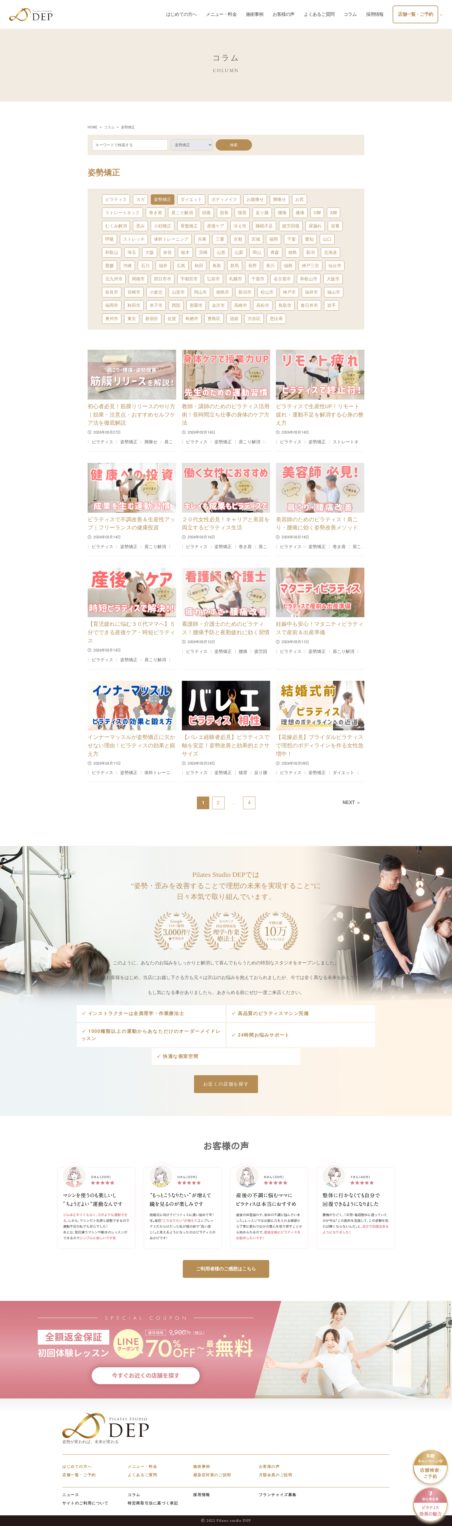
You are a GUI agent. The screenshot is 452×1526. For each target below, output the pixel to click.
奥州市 (111, 318)
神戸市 (289, 292)
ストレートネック (122, 212)
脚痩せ (279, 199)
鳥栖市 (191, 318)
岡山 (257, 252)
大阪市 (333, 279)
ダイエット (191, 199)
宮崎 (203, 252)
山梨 (239, 252)
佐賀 (171, 318)
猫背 (242, 212)
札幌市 (235, 279)
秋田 (199, 265)
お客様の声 (269, 1466)
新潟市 (244, 292)
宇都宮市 (189, 279)
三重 (220, 239)
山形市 (178, 292)
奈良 (167, 252)
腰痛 (282, 212)
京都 (237, 239)
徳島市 (222, 292)
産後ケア (215, 226)
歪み (140, 226)
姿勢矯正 (162, 199)
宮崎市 (133, 292)
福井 (163, 265)
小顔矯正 (162, 226)
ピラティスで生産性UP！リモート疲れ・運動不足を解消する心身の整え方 (320, 414)
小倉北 (156, 292)
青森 (274, 252)
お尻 (299, 199)
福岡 (273, 239)
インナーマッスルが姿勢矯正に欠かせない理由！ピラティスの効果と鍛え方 (131, 745)
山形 (221, 252)
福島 (288, 265)
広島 (181, 265)
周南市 (138, 279)
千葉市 (257, 279)
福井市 (311, 292)
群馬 (234, 265)
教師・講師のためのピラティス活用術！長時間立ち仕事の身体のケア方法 (226, 414)
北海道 (330, 252)
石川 (145, 265)
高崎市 (240, 305)
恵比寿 (276, 318)
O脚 (317, 212)
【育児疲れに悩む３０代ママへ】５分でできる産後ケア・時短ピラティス (131, 632)
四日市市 (162, 279)
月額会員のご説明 (276, 1474)
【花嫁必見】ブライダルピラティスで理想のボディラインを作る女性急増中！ (320, 745)
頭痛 (206, 212)
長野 (252, 265)
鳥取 (216, 265)
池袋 (234, 318)
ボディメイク (224, 199)
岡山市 (200, 292)
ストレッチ (134, 239)
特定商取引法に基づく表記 (153, 1503)
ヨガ (140, 199)
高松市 (262, 305)
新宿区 (151, 318)
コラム (134, 1494)
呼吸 (109, 239)
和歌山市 (308, 279)
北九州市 (114, 279)
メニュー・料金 (142, 1466)
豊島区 (214, 318)
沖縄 (127, 265)
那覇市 (196, 305)
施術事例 (201, 1466)
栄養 (335, 226)
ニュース (70, 1494)
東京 (131, 318)
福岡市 (111, 305)
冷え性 (239, 226)
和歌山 (111, 252)
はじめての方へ (77, 1466)
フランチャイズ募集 (278, 1494)
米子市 (156, 305)
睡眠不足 (264, 226)
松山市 (267, 292)
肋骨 (224, 212)
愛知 (309, 239)
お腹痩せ (255, 199)
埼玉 (131, 252)
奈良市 (111, 292)
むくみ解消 (116, 226)
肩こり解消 (182, 212)
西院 (176, 305)
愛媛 (109, 265)
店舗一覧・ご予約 (79, 1474)
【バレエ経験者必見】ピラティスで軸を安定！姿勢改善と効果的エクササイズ (226, 745)
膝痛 (300, 212)
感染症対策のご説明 (212, 1474)
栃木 (185, 252)
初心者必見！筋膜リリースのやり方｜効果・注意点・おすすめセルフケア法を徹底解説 (131, 414)
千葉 (291, 239)
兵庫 (202, 239)
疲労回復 (291, 226)
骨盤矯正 (189, 226)
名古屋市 (282, 279)
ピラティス (116, 199)
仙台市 (334, 265)
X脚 (333, 212)
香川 (270, 265)
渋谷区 (254, 318)
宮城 (255, 239)
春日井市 (309, 305)
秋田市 (133, 305)
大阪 (149, 252)
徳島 (292, 252)
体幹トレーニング (171, 239)
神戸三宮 (310, 265)
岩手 (331, 305)
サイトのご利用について (85, 1503)
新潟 (310, 252)
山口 (327, 239)
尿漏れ (315, 226)
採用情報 (201, 1494)
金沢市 (218, 305)
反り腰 (262, 212)
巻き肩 (155, 212)
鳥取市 (284, 305)
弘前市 (213, 279)
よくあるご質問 (142, 1474)
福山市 (333, 292)
